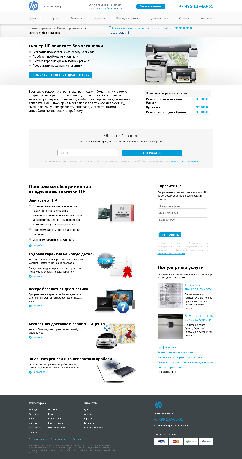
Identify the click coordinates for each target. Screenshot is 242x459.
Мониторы (34, 432)
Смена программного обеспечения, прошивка (186, 362)
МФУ (31, 418)
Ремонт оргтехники (69, 28)
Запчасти (76, 18)
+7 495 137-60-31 (168, 419)
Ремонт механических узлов (175, 352)
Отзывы (184, 18)
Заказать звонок (150, 6)
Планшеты (53, 409)
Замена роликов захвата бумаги (199, 317)
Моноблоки (35, 427)
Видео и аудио (56, 423)
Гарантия (99, 18)
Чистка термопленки (171, 367)
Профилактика (167, 347)
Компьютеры (54, 414)
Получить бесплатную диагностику (60, 75)
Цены (32, 18)
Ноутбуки (34, 409)
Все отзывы (118, 32)
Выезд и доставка (128, 18)
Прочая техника (56, 427)
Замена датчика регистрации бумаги (181, 357)
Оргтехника (54, 418)
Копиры (33, 423)
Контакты (206, 18)
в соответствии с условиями (184, 161)
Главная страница (40, 28)
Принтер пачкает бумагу (198, 287)
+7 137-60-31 (196, 6)
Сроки (55, 18)
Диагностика (159, 18)
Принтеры (34, 414)
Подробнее (39, 245)
